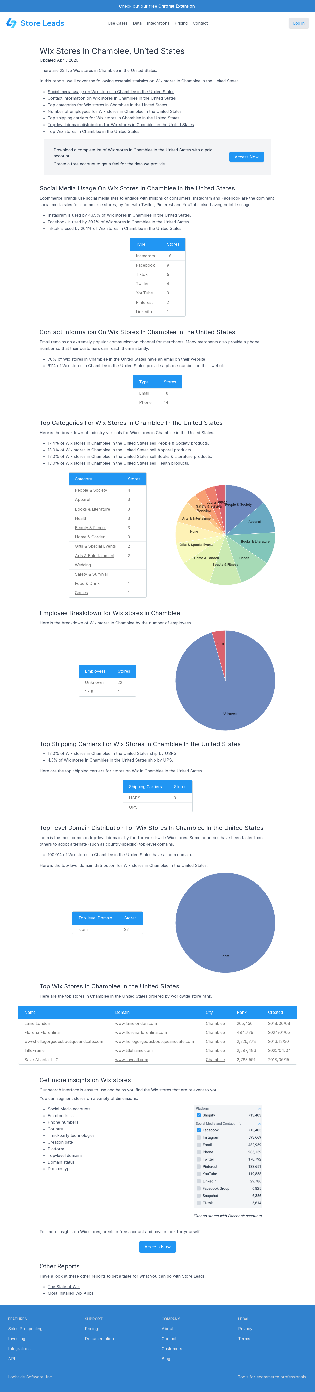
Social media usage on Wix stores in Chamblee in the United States (111, 91)
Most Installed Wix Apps (71, 1293)
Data (137, 23)
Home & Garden (90, 536)
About (167, 1328)
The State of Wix (64, 1286)
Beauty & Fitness (90, 527)
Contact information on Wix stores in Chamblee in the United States (112, 98)
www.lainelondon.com (136, 1023)
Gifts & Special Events (95, 546)
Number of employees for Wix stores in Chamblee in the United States (115, 111)
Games (81, 592)
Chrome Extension (176, 6)
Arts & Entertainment (94, 555)
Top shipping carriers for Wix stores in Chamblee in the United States (113, 117)
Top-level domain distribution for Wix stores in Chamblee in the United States (121, 124)
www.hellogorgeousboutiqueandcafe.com (154, 1041)
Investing (16, 1338)
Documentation (99, 1338)
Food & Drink (87, 583)
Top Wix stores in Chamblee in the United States (93, 131)
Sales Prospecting (25, 1328)
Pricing (181, 23)
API (11, 1358)
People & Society (91, 490)
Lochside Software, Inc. (30, 1376)
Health (81, 518)
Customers (172, 1348)
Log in (299, 23)
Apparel (82, 499)
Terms (244, 1338)
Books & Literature (92, 509)
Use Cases (118, 23)
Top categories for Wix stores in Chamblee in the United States (107, 104)
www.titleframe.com (134, 1050)
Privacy (245, 1328)
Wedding (83, 564)
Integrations (158, 23)
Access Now (247, 156)
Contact (200, 23)
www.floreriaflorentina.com (141, 1032)
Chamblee (215, 1023)
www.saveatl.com (131, 1059)
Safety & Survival (91, 574)
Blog (166, 1358)
